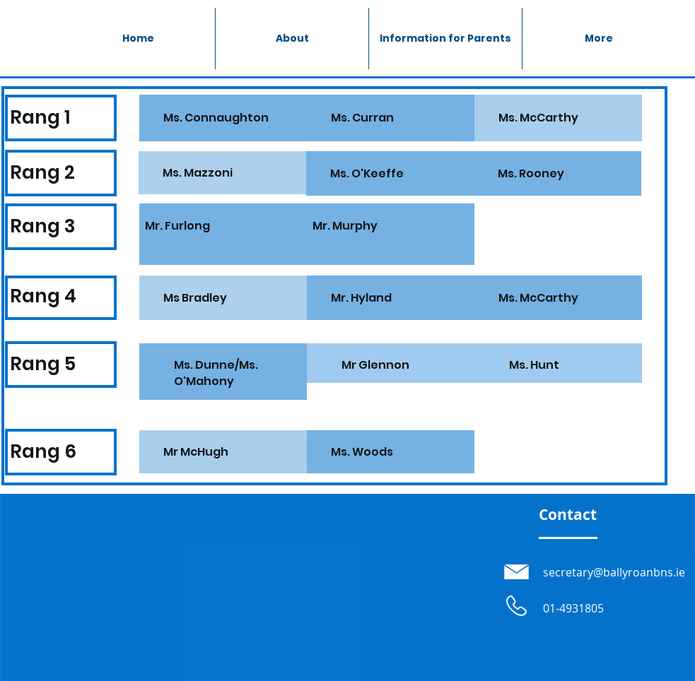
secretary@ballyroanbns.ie (614, 572)
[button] (445, 38)
